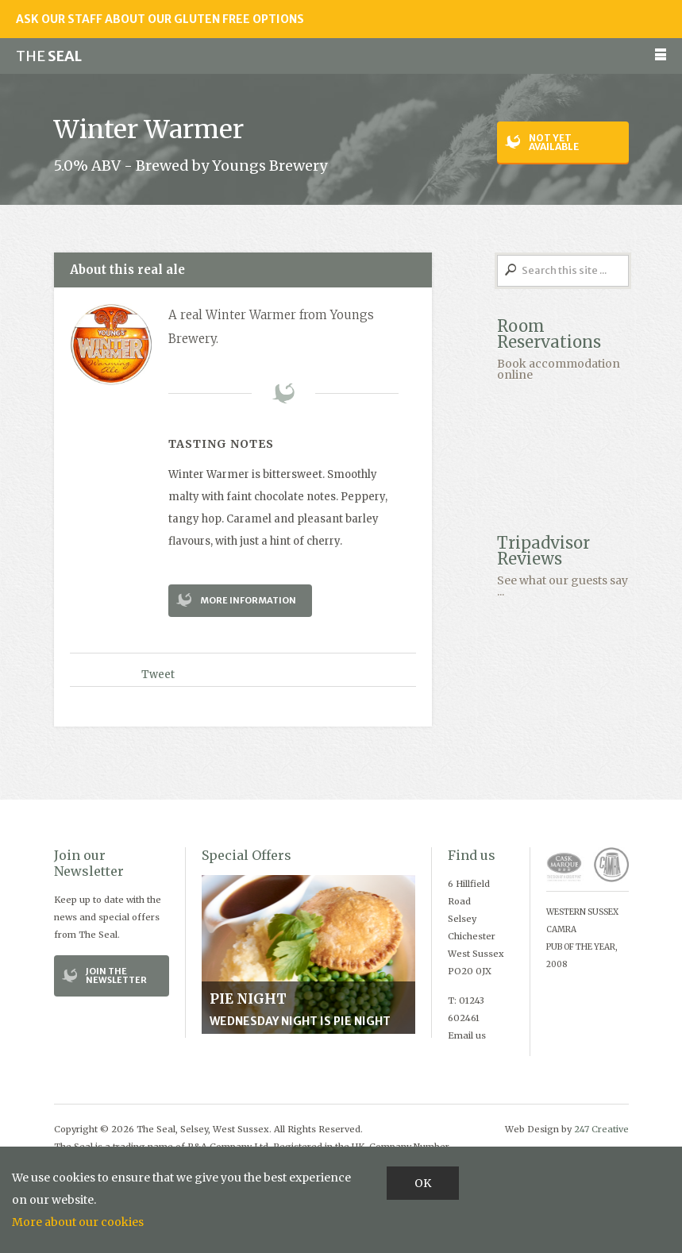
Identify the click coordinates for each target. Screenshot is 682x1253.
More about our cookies (78, 1222)
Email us (467, 1035)
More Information (248, 600)
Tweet (158, 674)
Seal (49, 56)
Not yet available (554, 142)
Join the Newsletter (116, 975)
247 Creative (601, 1129)
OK (422, 1183)
